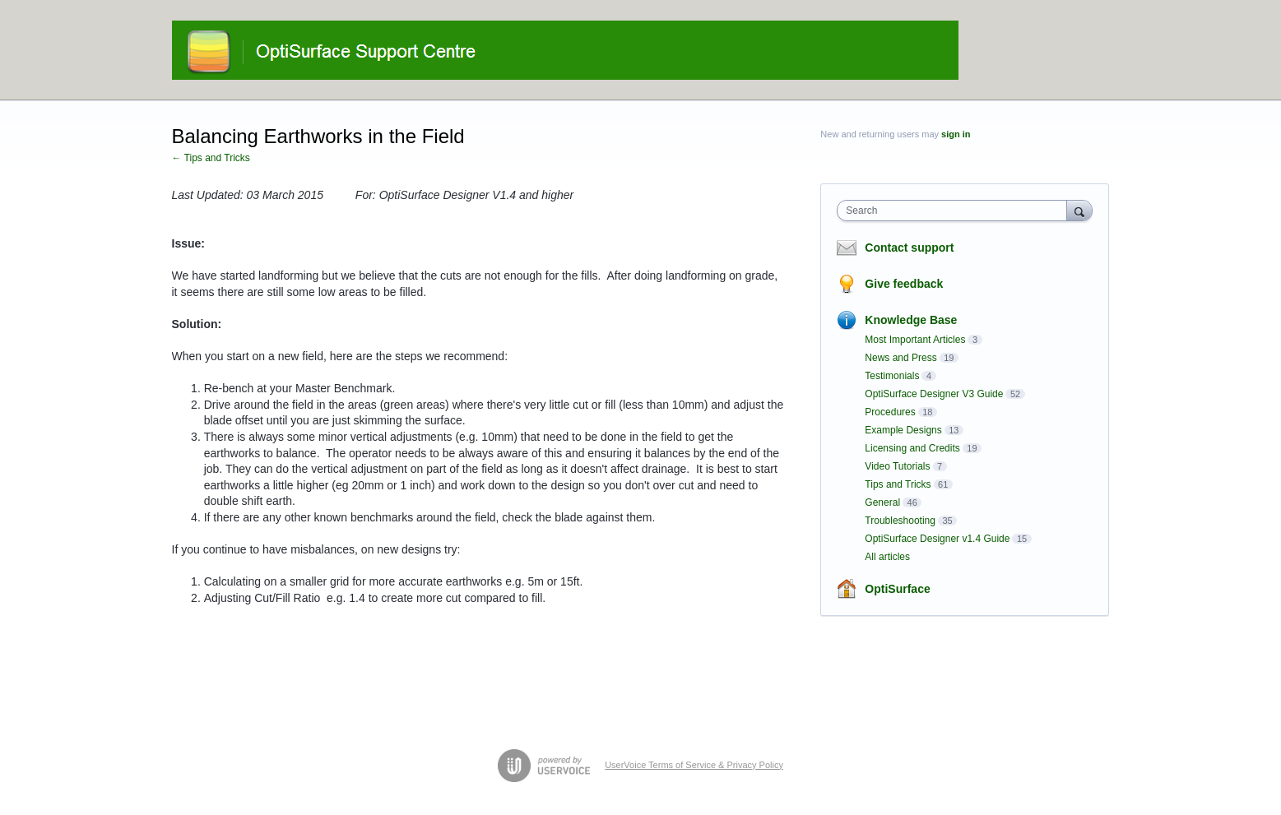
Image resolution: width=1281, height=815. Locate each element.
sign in (955, 134)
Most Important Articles (915, 339)
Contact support (909, 247)
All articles (887, 557)
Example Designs (903, 430)
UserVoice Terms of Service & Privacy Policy (694, 765)
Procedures (890, 412)
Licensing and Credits (912, 448)
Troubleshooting (900, 520)
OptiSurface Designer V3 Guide (934, 394)
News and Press (900, 358)
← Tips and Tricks (211, 158)
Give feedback (904, 283)
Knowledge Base (911, 319)
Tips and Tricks (898, 484)
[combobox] (955, 210)
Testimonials (892, 376)
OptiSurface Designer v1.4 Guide (937, 538)
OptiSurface (897, 588)
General (882, 502)
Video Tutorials (897, 466)
